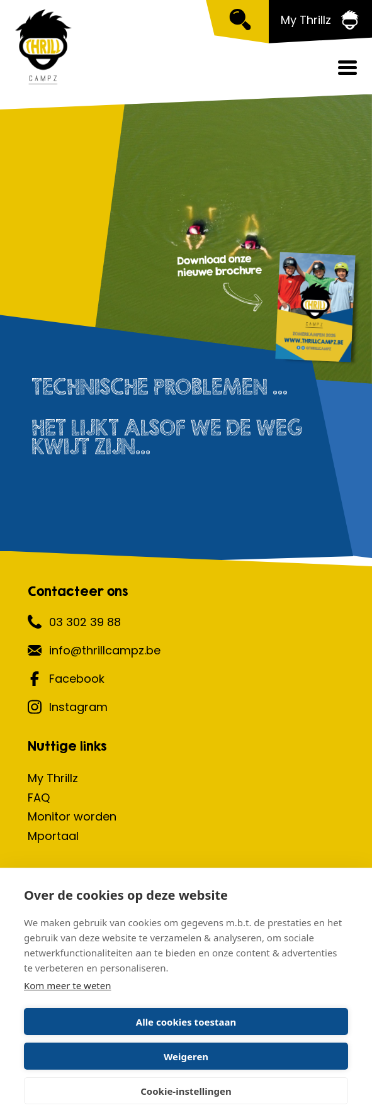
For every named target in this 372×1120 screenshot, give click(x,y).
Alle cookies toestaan (186, 1022)
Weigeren (186, 1056)
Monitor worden (72, 816)
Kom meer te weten (67, 985)
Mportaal (53, 836)
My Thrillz (53, 778)
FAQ (39, 797)
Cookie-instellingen (186, 1091)
